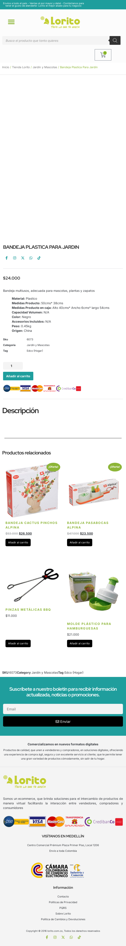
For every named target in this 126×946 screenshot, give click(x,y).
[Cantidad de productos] (13, 366)
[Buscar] (115, 40)
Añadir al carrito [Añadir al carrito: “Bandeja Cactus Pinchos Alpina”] (18, 542)
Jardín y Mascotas (45, 67)
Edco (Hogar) (35, 350)
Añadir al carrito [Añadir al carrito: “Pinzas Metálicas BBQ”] (18, 643)
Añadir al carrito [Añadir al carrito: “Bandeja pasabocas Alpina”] (80, 542)
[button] (11, 21)
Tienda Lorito (21, 67)
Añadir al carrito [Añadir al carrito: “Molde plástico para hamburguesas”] (80, 643)
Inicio (5, 67)
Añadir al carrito (18, 376)
